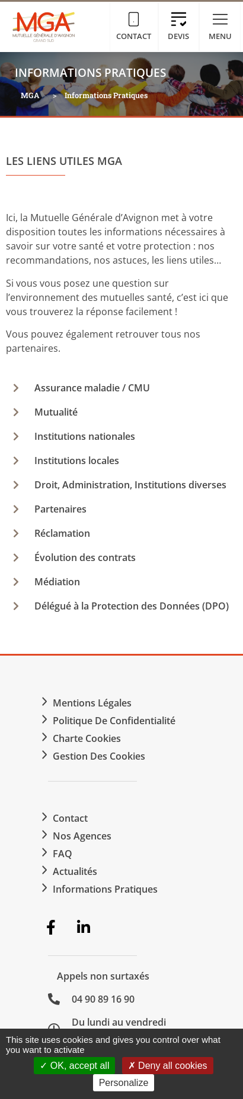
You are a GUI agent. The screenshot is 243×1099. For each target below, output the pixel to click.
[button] (121, 388)
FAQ (62, 854)
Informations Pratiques (105, 889)
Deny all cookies (167, 1066)
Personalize (124, 1083)
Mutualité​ (56, 412)
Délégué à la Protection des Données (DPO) (131, 605)
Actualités (75, 871)
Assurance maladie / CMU (92, 387)
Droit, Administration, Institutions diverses (130, 484)
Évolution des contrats (85, 557)
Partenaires (60, 509)
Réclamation (62, 533)
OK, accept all (74, 1066)
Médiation (57, 581)
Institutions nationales (84, 436)
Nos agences (82, 836)
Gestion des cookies (99, 756)
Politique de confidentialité (114, 721)
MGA (30, 95)
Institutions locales (76, 460)
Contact (70, 818)
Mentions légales (92, 703)
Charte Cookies (87, 738)
